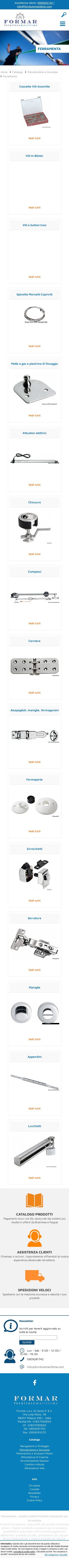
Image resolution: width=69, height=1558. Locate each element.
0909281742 (45, 2)
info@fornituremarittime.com (34, 6)
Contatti (34, 1489)
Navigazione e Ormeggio (34, 1446)
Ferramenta (10, 76)
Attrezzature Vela (34, 1468)
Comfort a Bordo (34, 1464)
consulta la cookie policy (24, 1551)
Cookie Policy (34, 1500)
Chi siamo (34, 1485)
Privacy (34, 1496)
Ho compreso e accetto (56, 1555)
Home (4, 72)
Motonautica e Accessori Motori (34, 1453)
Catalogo (17, 72)
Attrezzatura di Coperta (34, 1457)
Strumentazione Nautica (34, 1460)
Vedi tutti (34, 138)
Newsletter (34, 1492)
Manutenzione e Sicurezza (43, 72)
